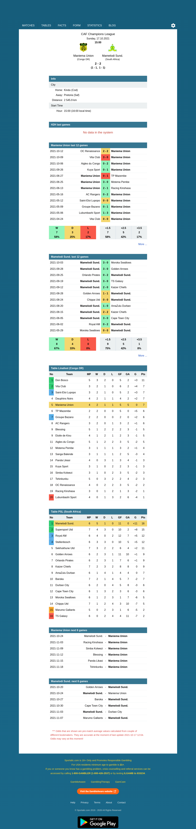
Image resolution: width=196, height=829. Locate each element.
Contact (121, 802)
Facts (62, 25)
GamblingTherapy (100, 782)
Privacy (84, 802)
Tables (46, 25)
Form (77, 25)
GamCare (120, 782)
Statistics (94, 25)
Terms (97, 802)
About (109, 802)
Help (72, 802)
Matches (28, 25)
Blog (112, 25)
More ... (142, 244)
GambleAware (78, 782)
